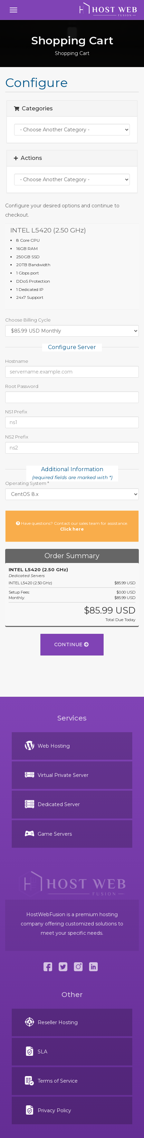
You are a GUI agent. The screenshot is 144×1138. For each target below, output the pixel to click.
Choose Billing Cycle (28, 320)
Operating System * (27, 483)
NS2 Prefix (16, 437)
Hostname (16, 361)
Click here (72, 529)
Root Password (21, 386)
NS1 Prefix (16, 411)
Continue (71, 644)
